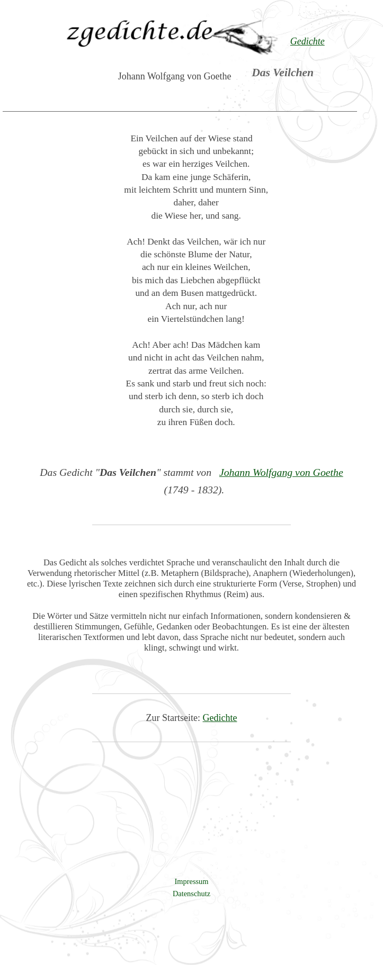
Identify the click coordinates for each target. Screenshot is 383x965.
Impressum (192, 881)
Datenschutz (191, 893)
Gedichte (220, 718)
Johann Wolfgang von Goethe (281, 472)
